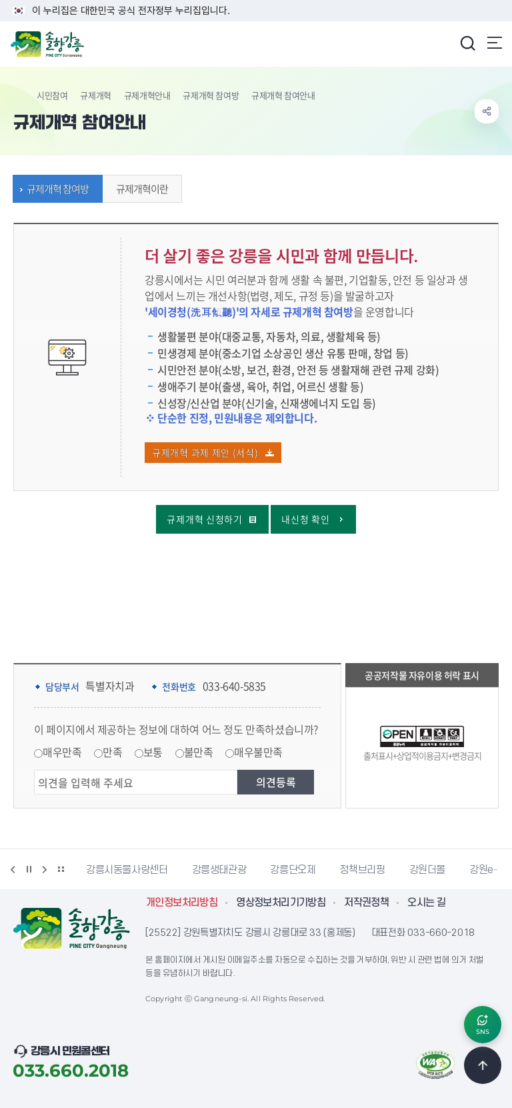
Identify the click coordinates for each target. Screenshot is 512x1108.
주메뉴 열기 (494, 42)
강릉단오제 (292, 870)
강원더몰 (427, 870)
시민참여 (52, 95)
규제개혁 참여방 (211, 95)
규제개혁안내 (147, 95)
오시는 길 (426, 903)
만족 (112, 752)
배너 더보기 (60, 869)
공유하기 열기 (487, 111)
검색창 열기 (467, 42)
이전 (12, 869)
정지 (28, 869)
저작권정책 (366, 903)
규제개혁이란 (138, 188)
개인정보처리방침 (181, 903)
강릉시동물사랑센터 (127, 870)
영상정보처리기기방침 (280, 903)
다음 (44, 869)
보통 (153, 752)
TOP (482, 1065)
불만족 (198, 752)
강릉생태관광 (219, 870)
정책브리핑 (362, 870)
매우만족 (62, 752)
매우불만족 (258, 752)
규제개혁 (95, 95)
